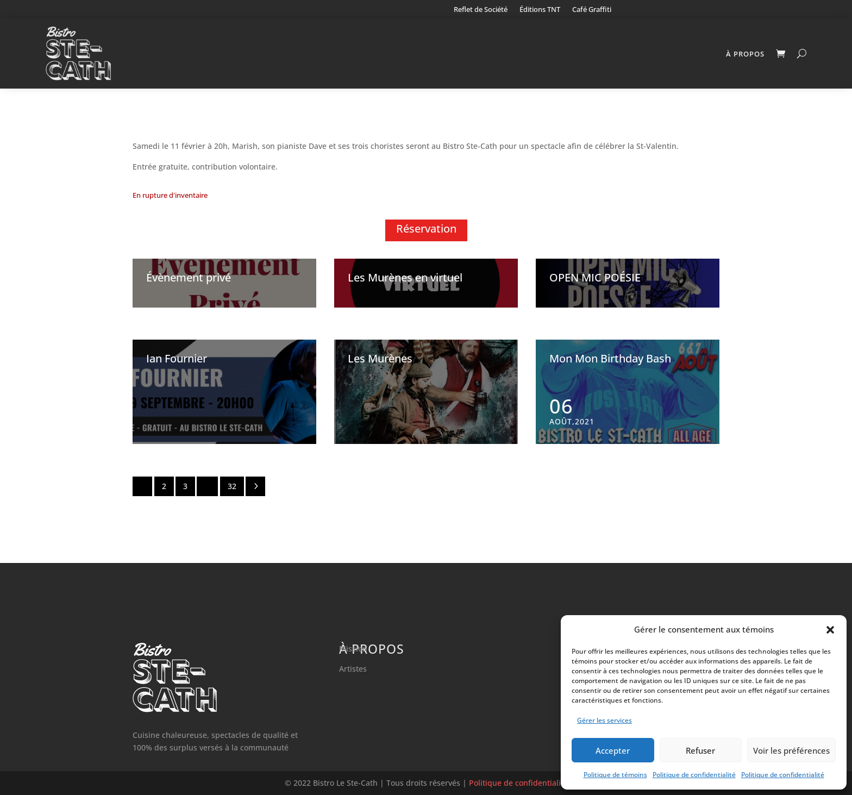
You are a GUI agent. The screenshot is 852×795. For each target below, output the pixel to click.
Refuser (700, 750)
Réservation (426, 228)
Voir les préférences (791, 750)
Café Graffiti (591, 9)
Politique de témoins (615, 774)
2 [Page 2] (164, 486)
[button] (830, 629)
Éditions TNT (539, 9)
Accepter (613, 750)
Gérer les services (604, 720)
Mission (353, 648)
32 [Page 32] (232, 486)
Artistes (353, 668)
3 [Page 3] (185, 486)
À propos (745, 54)
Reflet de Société (481, 9)
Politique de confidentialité (694, 774)
